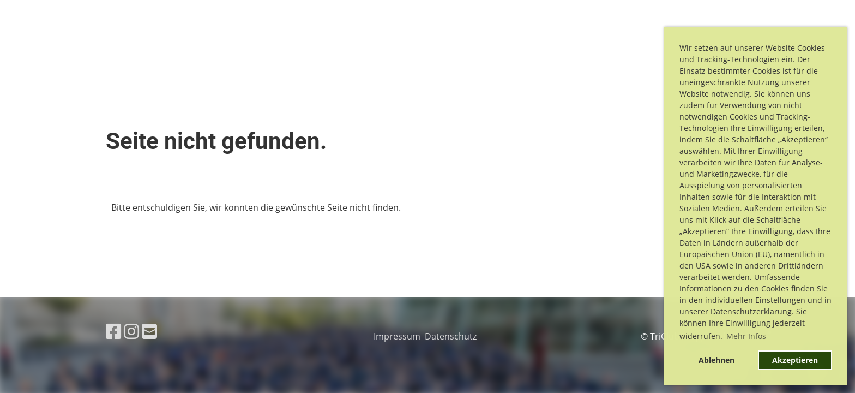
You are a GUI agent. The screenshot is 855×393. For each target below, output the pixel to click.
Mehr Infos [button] (746, 336)
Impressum (399, 336)
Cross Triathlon (522, 42)
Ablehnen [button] (716, 360)
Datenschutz (453, 336)
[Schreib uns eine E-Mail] (149, 331)
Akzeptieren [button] (795, 360)
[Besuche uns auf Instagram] (131, 331)
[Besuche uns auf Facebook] (113, 331)
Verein (596, 42)
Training (647, 42)
